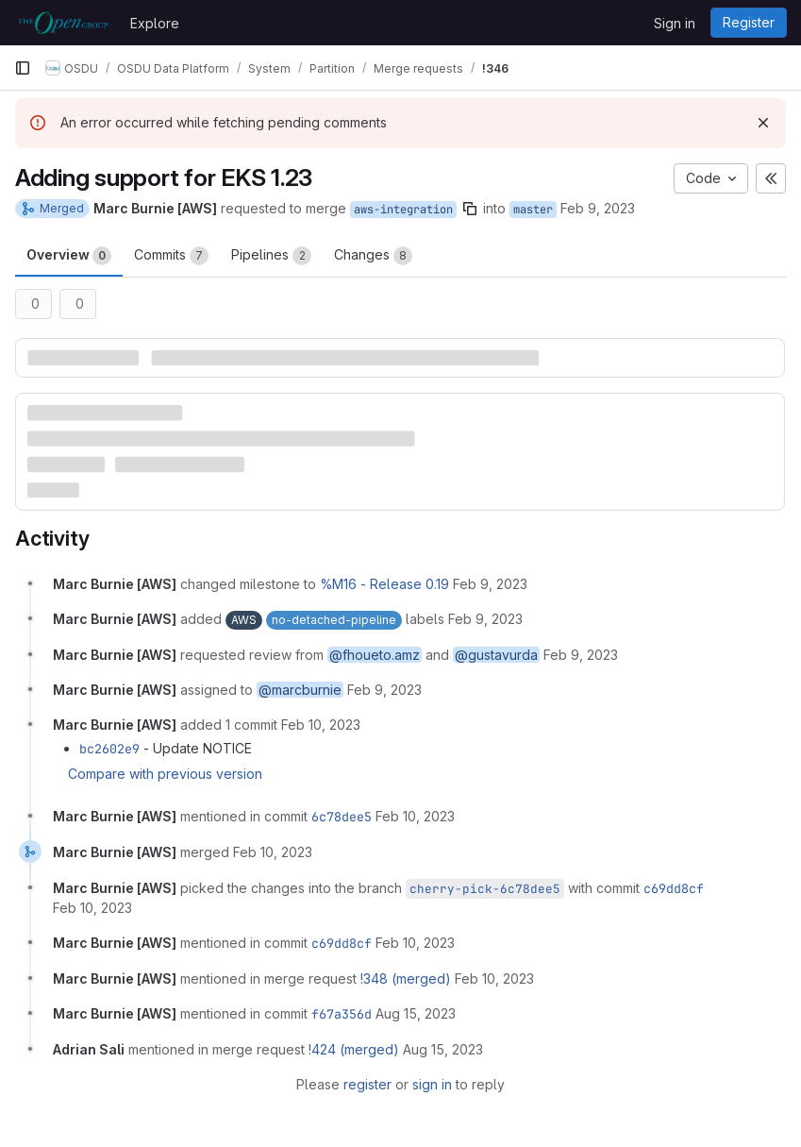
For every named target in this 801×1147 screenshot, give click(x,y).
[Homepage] (62, 23)
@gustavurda (496, 655)
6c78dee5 (341, 816)
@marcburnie (300, 690)
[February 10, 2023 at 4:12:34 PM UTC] (272, 852)
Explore (154, 23)
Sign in (674, 23)
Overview (68, 255)
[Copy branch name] (470, 208)
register (367, 1084)
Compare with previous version (165, 774)
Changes (373, 255)
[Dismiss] (763, 122)
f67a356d (341, 1013)
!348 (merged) (405, 978)
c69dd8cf (673, 888)
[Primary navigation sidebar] (23, 68)
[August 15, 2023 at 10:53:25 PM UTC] (415, 1013)
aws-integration (403, 209)
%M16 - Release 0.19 (384, 584)
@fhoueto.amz (374, 655)
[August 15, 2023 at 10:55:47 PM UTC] (443, 1049)
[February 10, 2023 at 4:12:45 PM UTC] (92, 908)
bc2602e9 (109, 748)
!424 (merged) (354, 1049)
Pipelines (271, 255)
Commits (171, 255)
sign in (432, 1084)
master (533, 209)
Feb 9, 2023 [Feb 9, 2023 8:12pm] (597, 208)
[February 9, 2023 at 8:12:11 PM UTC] (490, 584)
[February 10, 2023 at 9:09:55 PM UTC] (494, 978)
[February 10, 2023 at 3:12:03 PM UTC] (320, 725)
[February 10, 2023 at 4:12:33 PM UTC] (415, 816)
